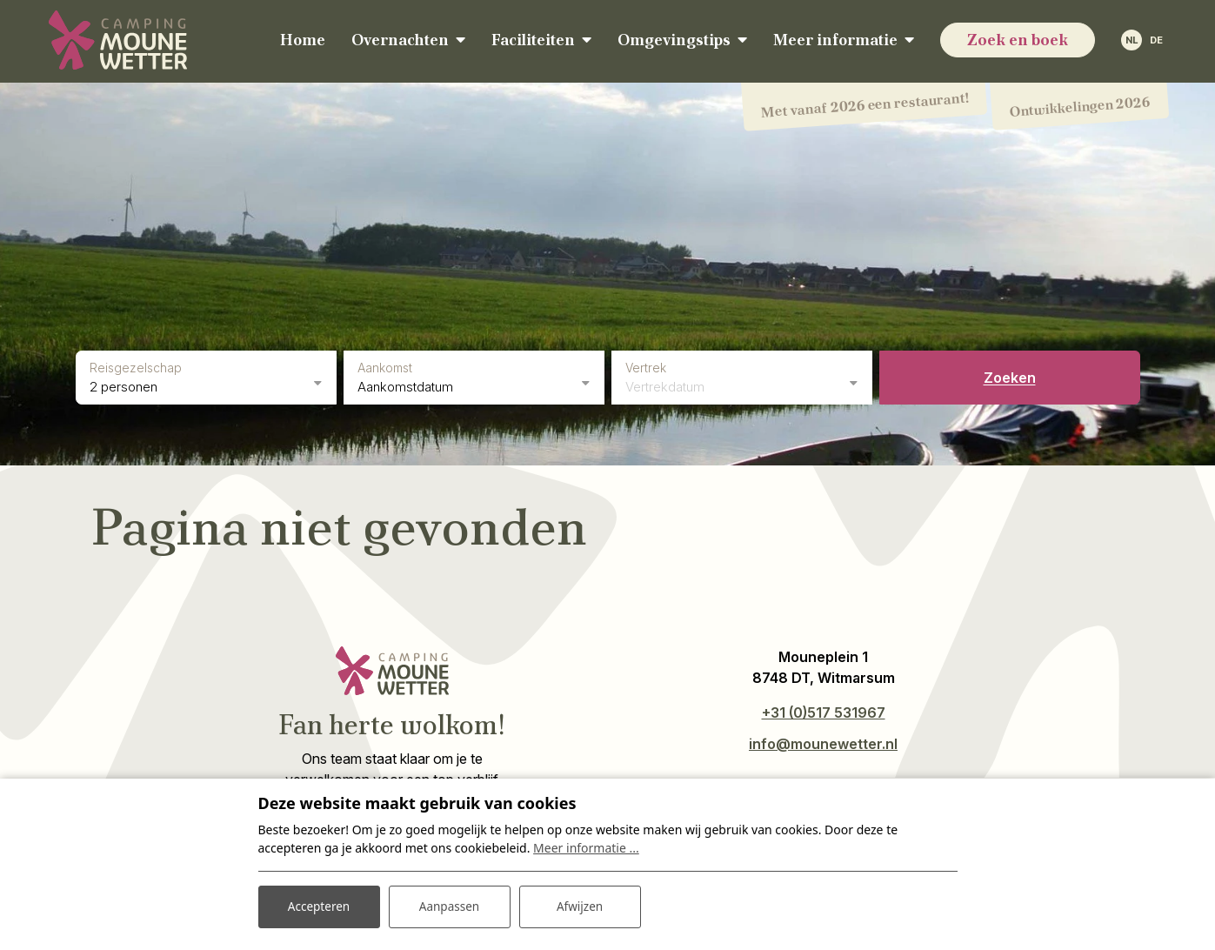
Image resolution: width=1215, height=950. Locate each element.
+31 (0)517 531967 (823, 710)
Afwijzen (580, 905)
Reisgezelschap (136, 365)
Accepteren (319, 905)
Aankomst (384, 365)
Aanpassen (449, 905)
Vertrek (645, 365)
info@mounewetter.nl (823, 742)
